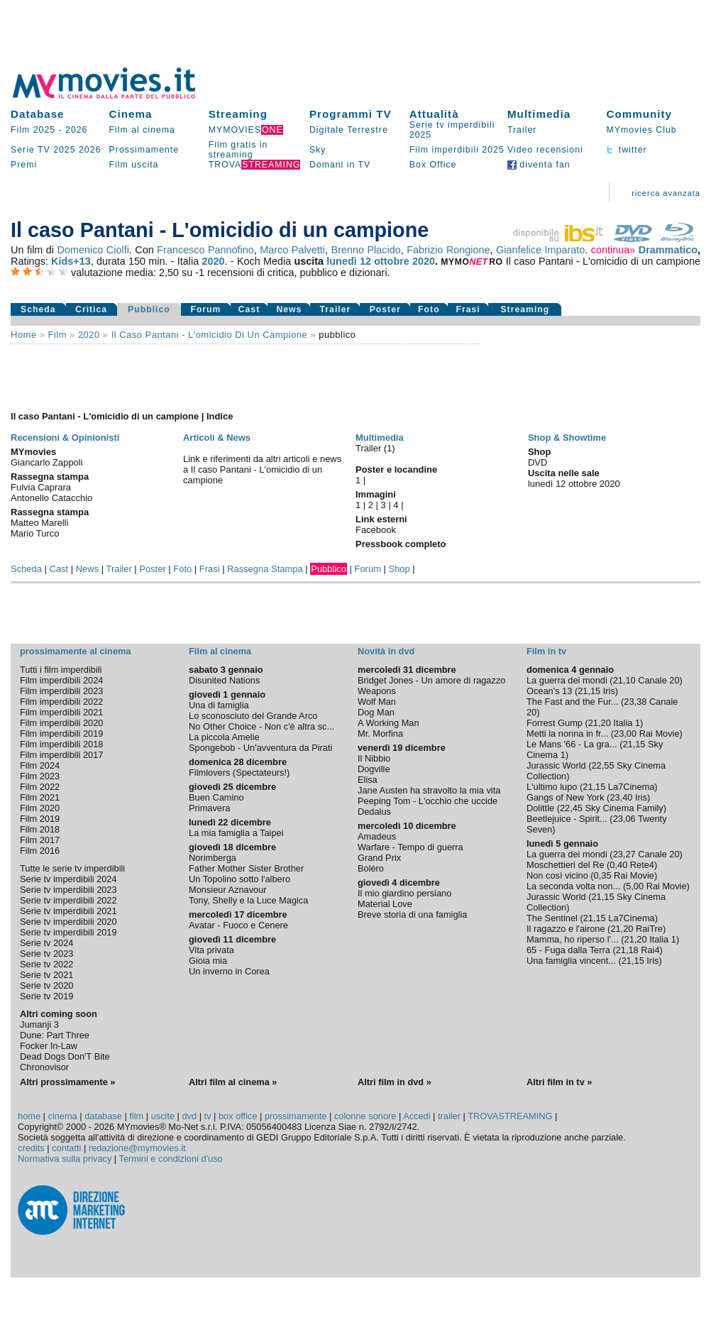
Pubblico (149, 309)
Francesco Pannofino (205, 249)
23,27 (624, 854)
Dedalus (374, 811)
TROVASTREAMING (510, 1116)
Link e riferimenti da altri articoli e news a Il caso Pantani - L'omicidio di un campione (262, 469)
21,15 (589, 691)
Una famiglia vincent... (571, 960)
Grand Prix (379, 857)
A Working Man (388, 723)
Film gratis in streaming (238, 150)
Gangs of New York (566, 797)
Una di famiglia (219, 705)
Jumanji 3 (39, 1024)
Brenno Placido (366, 249)
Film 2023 (40, 776)
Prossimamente (144, 150)
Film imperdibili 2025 (457, 150)
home (29, 1116)
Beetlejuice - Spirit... (567, 818)
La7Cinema (631, 786)
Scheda (38, 309)
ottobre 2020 (404, 261)
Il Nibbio (374, 758)
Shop (399, 569)
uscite (163, 1116)
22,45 (571, 808)
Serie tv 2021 (46, 974)
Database (38, 114)
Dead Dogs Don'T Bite (65, 1056)
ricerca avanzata (666, 193)
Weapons (377, 691)
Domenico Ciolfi (93, 249)
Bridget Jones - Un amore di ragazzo (431, 680)
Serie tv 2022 (46, 964)
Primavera (209, 808)
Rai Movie (659, 733)
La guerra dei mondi (567, 680)
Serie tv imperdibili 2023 (68, 889)
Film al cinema (142, 130)
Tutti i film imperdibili (60, 669)
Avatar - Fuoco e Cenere (238, 925)
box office (238, 1116)
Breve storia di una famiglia (412, 914)
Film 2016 (40, 850)
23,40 (621, 797)
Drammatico (668, 249)
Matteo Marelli (39, 522)
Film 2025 (33, 130)
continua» (613, 249)
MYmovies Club (641, 130)
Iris (609, 691)
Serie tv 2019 (46, 996)
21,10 (624, 680)
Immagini (376, 494)
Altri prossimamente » (67, 1082)
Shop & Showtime (567, 437)
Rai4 (650, 950)
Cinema (131, 114)
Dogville (374, 769)
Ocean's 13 (549, 691)
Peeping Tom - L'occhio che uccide (427, 801)
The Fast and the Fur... (572, 701)
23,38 (635, 701)
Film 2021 (40, 797)
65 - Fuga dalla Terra (568, 950)
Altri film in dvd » (394, 1082)
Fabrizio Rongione (448, 249)
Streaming (238, 114)
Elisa (367, 779)
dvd (189, 1116)
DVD (537, 462)
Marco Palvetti (292, 249)
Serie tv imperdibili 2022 (68, 900)
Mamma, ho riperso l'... (573, 939)
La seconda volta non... (573, 886)
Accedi (416, 1116)
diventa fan (539, 165)
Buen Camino (216, 797)
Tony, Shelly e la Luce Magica (248, 900)
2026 (76, 130)
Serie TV (30, 150)
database (103, 1116)
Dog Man (376, 712)
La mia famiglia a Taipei (236, 833)
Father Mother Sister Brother (246, 868)
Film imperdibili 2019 (61, 733)
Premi (24, 165)
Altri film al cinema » (233, 1082)
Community (639, 114)
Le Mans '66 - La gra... (572, 744)
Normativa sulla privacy (64, 1158)
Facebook (376, 529)
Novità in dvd (386, 651)
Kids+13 (71, 261)
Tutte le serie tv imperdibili (72, 868)
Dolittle (540, 808)
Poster (385, 309)
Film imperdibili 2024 (61, 680)
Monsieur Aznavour (228, 889)
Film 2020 (40, 808)
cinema (62, 1116)
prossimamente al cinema (75, 651)
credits (31, 1148)
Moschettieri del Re (566, 864)
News (289, 309)
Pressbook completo (401, 544)
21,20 (599, 723)
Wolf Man (377, 701)
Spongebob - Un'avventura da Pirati (260, 747)
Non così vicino (557, 875)
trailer (449, 1116)
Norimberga (212, 857)
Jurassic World (556, 765)
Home (24, 334)
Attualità (434, 114)
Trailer (521, 130)
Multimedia (539, 114)
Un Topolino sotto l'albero (239, 879)
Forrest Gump (555, 723)
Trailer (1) (375, 448)
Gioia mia (208, 960)
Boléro (371, 868)
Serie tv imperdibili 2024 (68, 879)
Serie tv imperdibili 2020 (68, 921)
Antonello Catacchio (51, 498)
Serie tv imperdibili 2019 (68, 932)
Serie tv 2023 (46, 953)
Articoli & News (216, 437)
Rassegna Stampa (265, 569)
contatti (66, 1148)
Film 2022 (40, 786)
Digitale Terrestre (348, 130)
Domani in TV (339, 165)
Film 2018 (40, 829)
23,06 (624, 818)
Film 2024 (40, 765)
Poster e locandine (396, 469)
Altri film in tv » (559, 1082)
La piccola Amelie (224, 737)
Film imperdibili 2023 (61, 691)
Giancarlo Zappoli (47, 462)
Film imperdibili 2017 (61, 754)
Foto (429, 309)
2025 (64, 150)
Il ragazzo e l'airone (566, 928)
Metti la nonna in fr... (567, 733)
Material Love (385, 903)
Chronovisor (44, 1067)
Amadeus (377, 836)
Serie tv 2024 (46, 943)
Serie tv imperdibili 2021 (68, 911)
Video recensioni (545, 150)
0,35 (603, 875)
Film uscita (134, 165)
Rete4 (642, 864)
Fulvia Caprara (41, 487)
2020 (213, 261)
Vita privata (211, 950)
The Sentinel (552, 918)
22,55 (603, 765)
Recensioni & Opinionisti (65, 437)
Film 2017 (40, 840)
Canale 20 (658, 680)
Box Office (433, 165)
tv (207, 1116)
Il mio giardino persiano (404, 893)
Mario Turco (35, 533)
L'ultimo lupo (552, 786)
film (57, 334)
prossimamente (295, 1116)
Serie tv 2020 (46, 985)
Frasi (468, 309)
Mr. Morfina (380, 733)
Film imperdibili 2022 (61, 701)
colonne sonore (365, 1116)
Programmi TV (350, 114)
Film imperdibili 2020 (61, 723)
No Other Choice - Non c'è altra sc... (261, 726)
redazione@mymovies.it (137, 1148)
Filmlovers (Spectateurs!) (239, 772)
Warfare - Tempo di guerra (410, 847)
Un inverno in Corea (229, 971)
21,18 (627, 950)
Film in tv (546, 651)
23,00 (625, 733)
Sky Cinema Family (624, 808)
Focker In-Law (48, 1045)
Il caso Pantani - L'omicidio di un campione (209, 334)
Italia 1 (626, 723)
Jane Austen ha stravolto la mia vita (429, 790)
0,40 (618, 864)
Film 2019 (40, 818)
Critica (91, 309)
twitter (626, 150)
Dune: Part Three (54, 1035)
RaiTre (649, 928)
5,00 (635, 886)
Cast (249, 309)
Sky (317, 150)
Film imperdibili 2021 (61, 712)
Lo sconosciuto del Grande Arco (253, 715)
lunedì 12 (348, 261)
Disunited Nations (224, 680)
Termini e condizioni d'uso (171, 1158)
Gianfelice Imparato (540, 249)
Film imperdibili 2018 (61, 744)
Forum (205, 309)
